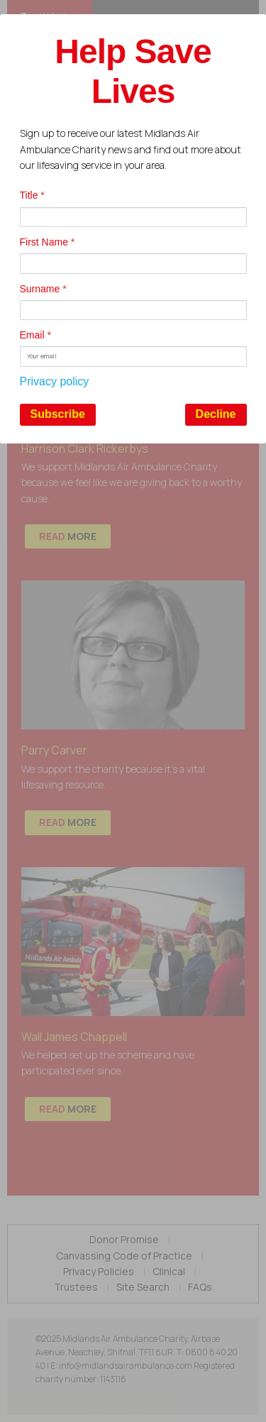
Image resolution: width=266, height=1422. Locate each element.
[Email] (133, 356)
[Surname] (133, 310)
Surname (43, 288)
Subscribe (58, 414)
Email (35, 335)
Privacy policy (54, 381)
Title (32, 195)
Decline (216, 414)
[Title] (133, 217)
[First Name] (133, 263)
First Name (47, 242)
